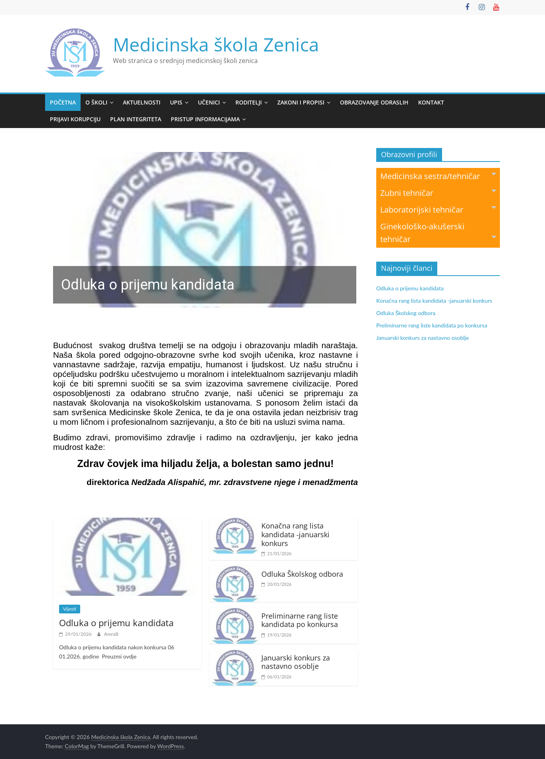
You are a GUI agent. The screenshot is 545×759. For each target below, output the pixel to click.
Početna (63, 102)
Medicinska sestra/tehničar (438, 175)
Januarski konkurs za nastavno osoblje (295, 662)
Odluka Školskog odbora (302, 574)
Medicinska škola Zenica (216, 44)
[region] (204, 230)
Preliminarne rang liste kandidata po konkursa (299, 620)
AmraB (111, 634)
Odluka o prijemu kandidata (116, 623)
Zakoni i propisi (300, 102)
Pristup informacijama (205, 119)
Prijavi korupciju (75, 119)
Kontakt (431, 102)
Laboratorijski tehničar (438, 209)
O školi (96, 102)
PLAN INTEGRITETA (135, 119)
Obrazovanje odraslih (374, 102)
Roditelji (248, 102)
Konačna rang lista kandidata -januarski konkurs (295, 534)
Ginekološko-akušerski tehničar (438, 232)
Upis (176, 102)
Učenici (209, 102)
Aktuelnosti (141, 102)
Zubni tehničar (438, 192)
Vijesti (69, 609)
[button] (204, 230)
